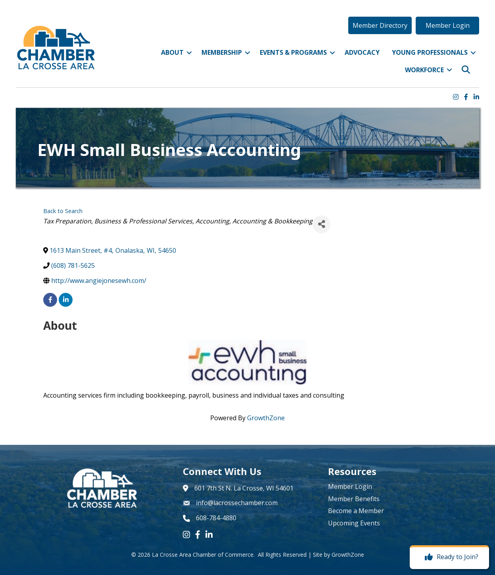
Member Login (350, 486)
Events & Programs (293, 52)
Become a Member (356, 510)
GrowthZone (266, 417)
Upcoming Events (354, 523)
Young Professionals (430, 52)
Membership (221, 52)
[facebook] (50, 300)
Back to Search (62, 211)
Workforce (424, 69)
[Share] (321, 224)
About (172, 52)
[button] (380, 25)
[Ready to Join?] (449, 557)
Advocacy (362, 52)
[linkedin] (66, 300)
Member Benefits (354, 498)
